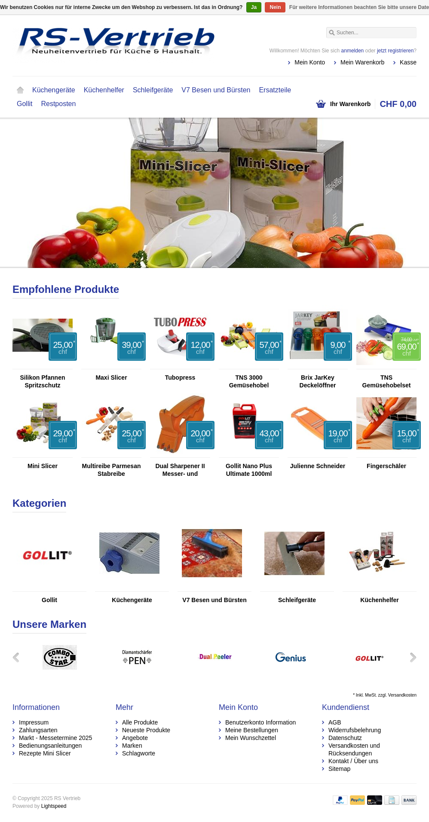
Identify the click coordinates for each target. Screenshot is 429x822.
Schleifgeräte (153, 90)
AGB (334, 722)
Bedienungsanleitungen (50, 745)
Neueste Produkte (146, 730)
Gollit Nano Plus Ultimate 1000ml (249, 470)
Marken (132, 745)
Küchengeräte (53, 90)
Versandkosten (402, 695)
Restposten (58, 103)
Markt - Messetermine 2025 (55, 737)
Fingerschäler (386, 466)
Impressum (34, 722)
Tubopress (180, 377)
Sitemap (339, 768)
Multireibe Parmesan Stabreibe (111, 470)
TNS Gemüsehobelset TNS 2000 (386, 381)
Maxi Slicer (111, 377)
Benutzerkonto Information (260, 722)
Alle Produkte (140, 722)
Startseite (20, 90)
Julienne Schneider (317, 466)
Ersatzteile (275, 90)
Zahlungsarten (38, 730)
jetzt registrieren (395, 51)
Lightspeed (54, 806)
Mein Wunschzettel (250, 737)
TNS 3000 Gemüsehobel (249, 381)
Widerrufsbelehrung (354, 730)
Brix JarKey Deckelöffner (318, 381)
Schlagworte (138, 753)
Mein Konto (309, 62)
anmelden (352, 51)
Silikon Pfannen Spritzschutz (42, 381)
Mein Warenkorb (362, 62)
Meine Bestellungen (251, 730)
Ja (254, 7)
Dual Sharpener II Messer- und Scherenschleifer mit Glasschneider (180, 470)
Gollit (24, 103)
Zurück (18, 657)
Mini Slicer (43, 466)
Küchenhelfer (104, 90)
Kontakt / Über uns (353, 761)
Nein (275, 7)
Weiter (410, 657)
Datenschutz (345, 737)
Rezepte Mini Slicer (45, 753)
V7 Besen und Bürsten (215, 90)
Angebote (135, 737)
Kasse (408, 62)
